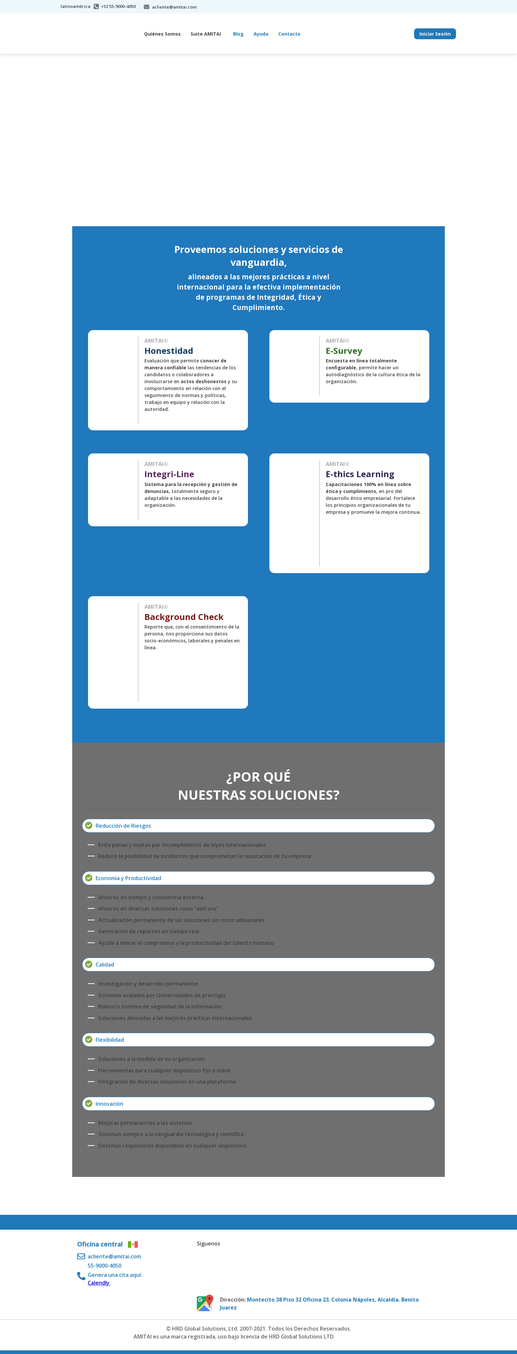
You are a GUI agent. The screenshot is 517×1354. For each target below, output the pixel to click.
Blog (238, 34)
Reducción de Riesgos (123, 825)
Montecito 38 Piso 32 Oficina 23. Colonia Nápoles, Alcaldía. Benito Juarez (319, 1303)
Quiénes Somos (162, 34)
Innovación (109, 1103)
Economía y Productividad (128, 878)
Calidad (105, 964)
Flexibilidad (110, 1039)
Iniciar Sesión (435, 34)
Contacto (289, 34)
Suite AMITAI (206, 34)
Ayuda (261, 34)
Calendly (99, 1282)
